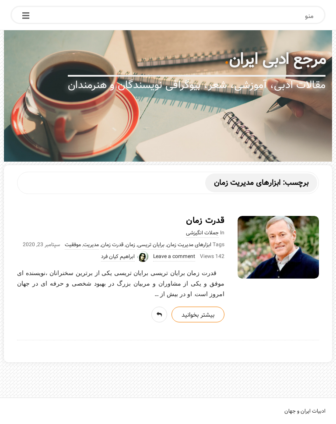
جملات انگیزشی (202, 233)
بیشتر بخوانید (198, 315)
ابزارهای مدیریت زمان (189, 245)
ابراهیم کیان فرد (118, 257)
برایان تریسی (150, 245)
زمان (130, 245)
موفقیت (73, 245)
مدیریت (91, 245)
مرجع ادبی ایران (277, 59)
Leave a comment (174, 257)
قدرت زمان (205, 220)
